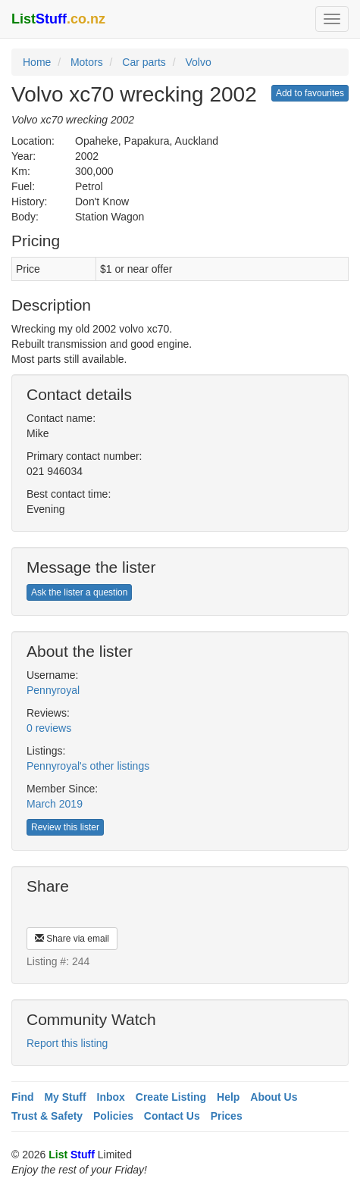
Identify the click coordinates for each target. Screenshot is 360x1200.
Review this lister (65, 827)
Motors (86, 62)
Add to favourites (310, 93)
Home (37, 62)
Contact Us (172, 1116)
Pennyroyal (53, 690)
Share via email (72, 938)
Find (22, 1097)
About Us (273, 1097)
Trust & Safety (47, 1116)
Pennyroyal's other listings (88, 766)
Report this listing (67, 1043)
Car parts (144, 62)
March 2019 (55, 804)
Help (228, 1097)
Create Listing (171, 1097)
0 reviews (49, 728)
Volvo (198, 62)
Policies (113, 1116)
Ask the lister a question (79, 592)
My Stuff (65, 1097)
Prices (227, 1116)
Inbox (111, 1097)
